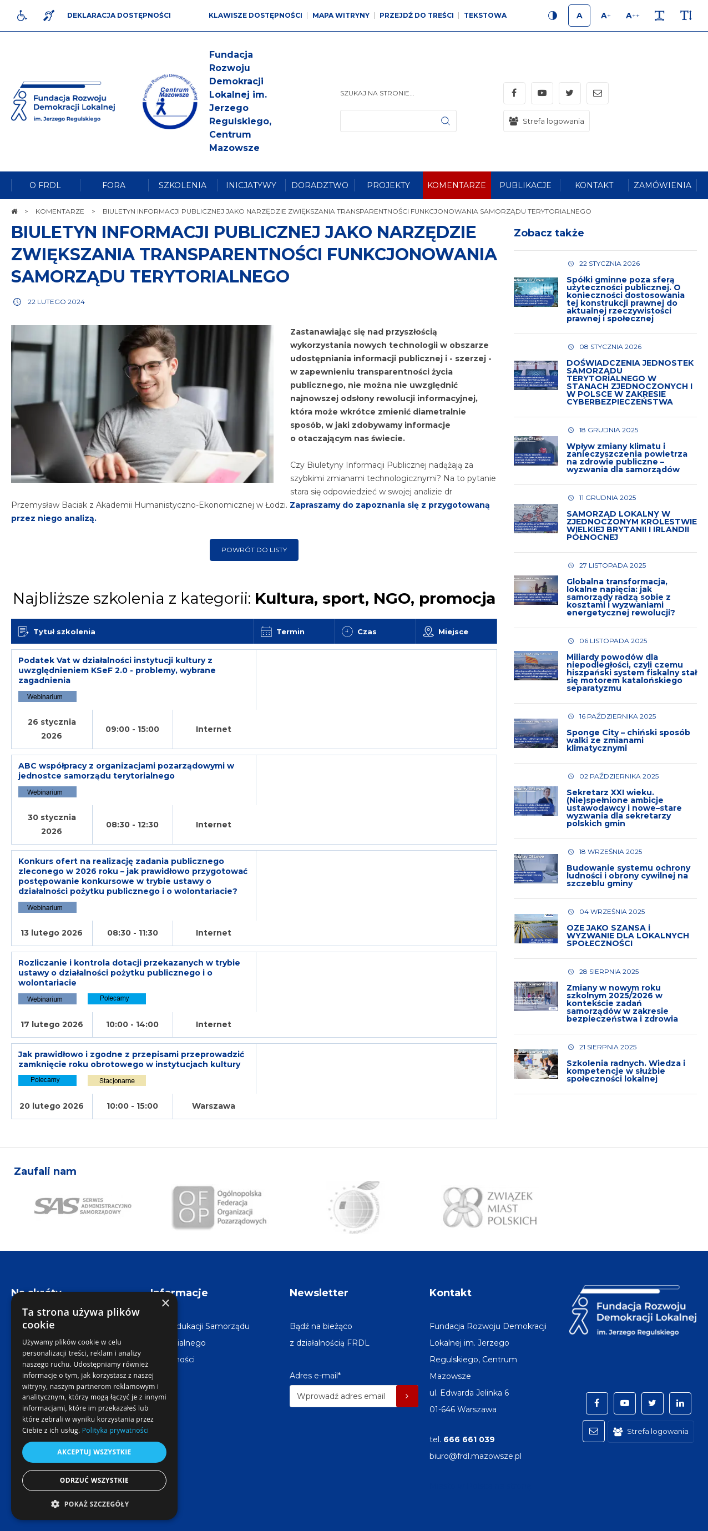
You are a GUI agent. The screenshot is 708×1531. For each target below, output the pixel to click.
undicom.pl (673, 1517)
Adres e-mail (315, 1340)
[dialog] (94, 1406)
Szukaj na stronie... (377, 93)
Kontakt (450, 1257)
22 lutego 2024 (56, 301)
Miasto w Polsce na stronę (480, 1450)
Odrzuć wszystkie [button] (94, 1480)
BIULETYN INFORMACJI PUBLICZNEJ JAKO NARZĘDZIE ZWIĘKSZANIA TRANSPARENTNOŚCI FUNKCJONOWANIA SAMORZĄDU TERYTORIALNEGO (254, 254)
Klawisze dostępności (255, 15)
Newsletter (319, 1257)
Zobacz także (549, 233)
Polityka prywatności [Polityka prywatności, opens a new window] (115, 1430)
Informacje (179, 1257)
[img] (197, 101)
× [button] (165, 1304)
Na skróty (36, 1257)
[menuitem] (45, 185)
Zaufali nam (45, 1135)
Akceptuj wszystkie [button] (94, 1452)
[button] (94, 1503)
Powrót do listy (254, 549)
